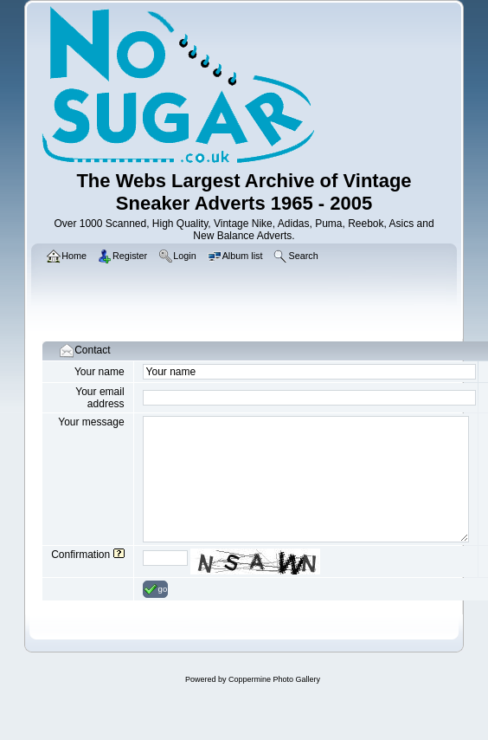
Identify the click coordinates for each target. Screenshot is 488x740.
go (156, 589)
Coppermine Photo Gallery (274, 679)
